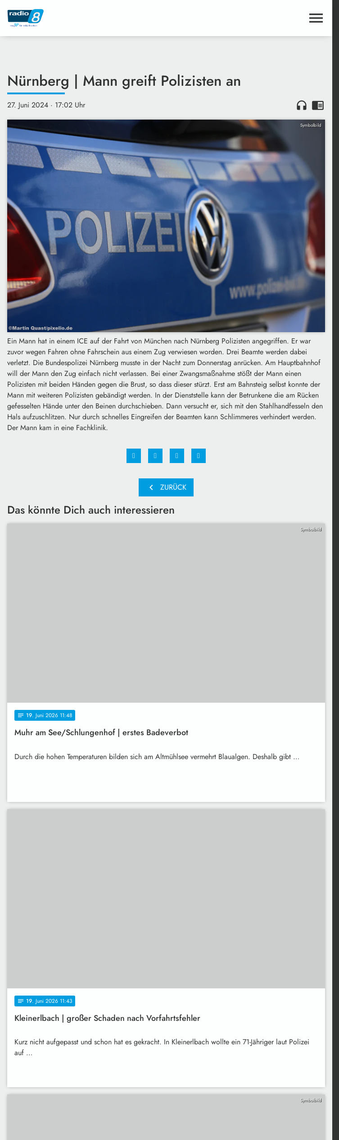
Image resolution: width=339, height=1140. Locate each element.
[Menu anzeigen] (316, 18)
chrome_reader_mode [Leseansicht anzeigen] (318, 105)
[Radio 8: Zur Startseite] (86, 18)
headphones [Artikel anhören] (301, 105)
